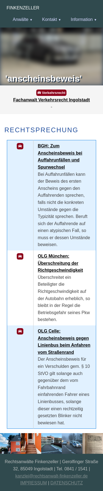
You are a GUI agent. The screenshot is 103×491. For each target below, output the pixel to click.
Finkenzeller (23, 8)
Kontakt (49, 19)
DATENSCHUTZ (67, 483)
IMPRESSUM (33, 483)
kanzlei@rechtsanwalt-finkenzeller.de (51, 476)
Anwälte (20, 19)
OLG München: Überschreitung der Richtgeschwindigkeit (60, 263)
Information (82, 19)
